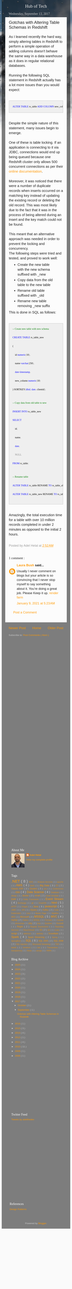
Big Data (45, 902)
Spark (15, 953)
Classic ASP (17, 905)
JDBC (14, 926)
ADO (31, 898)
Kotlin (57, 926)
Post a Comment (25, 629)
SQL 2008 (58, 957)
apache (60, 898)
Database (55, 909)
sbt (49, 946)
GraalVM (43, 919)
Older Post (55, 644)
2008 (18, 1072)
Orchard (48, 936)
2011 (18, 1058)
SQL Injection (22, 961)
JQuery (34, 926)
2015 (18, 1045)
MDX (13, 933)
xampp (39, 967)
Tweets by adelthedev (22, 1136)
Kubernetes (16, 930)
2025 (18, 981)
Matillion (55, 930)
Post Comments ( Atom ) (36, 651)
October (22, 1022)
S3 (41, 946)
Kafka (46, 926)
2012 (18, 1054)
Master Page (41, 930)
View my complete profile (39, 876)
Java (36, 923)
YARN (49, 967)
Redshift (59, 940)
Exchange (22, 919)
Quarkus (49, 940)
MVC (54, 933)
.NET (16, 898)
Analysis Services (45, 898)
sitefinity (40, 950)
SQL (29, 957)
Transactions (53, 964)
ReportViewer (29, 946)
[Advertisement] (33, 686)
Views (29, 967)
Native (26, 936)
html (55, 919)
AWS (19, 901)
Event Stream (54, 915)
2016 (18, 1040)
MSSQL (39, 933)
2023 (18, 990)
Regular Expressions (39, 943)
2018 (18, 1013)
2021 (18, 999)
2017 (18, 1018)
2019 (18, 1009)
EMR (14, 916)
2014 (18, 1049)
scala (57, 946)
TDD (57, 961)
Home (36, 644)
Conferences (58, 905)
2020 (18, 1004)
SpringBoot (16, 957)
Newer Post (17, 644)
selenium (27, 950)
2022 (18, 995)
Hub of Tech (36, 6)
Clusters (33, 905)
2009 (18, 1067)
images (25, 923)
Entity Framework (31, 916)
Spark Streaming (37, 954)
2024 (18, 986)
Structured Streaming (41, 961)
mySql (14, 936)
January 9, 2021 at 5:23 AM (36, 620)
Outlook (60, 936)
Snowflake (54, 950)
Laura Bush (26, 582)
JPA (24, 926)
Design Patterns (18, 1225)
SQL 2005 (44, 957)
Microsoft (25, 933)
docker (26, 912)
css (18, 908)
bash (32, 902)
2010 (18, 1063)
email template (52, 912)
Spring (55, 954)
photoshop (20, 940)
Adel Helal (35, 871)
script (14, 950)
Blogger (42, 1240)
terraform (27, 964)
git (33, 919)
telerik (14, 964)
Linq (28, 930)
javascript (51, 922)
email (38, 912)
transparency (17, 967)
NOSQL (36, 936)
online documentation (25, 171)
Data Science (36, 908)
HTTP (14, 923)
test (39, 964)
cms (45, 905)
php (31, 940)
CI (57, 902)
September (24, 1026)
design (14, 912)
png (39, 940)
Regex (20, 943)
